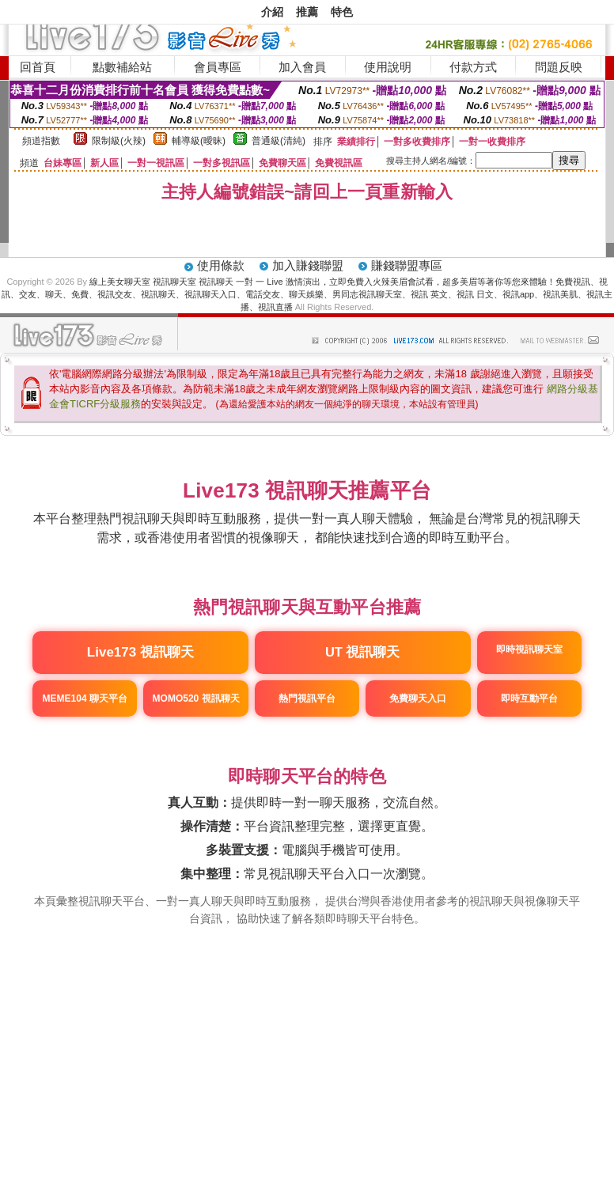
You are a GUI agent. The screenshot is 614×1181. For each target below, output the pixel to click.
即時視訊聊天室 (529, 649)
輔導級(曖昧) (199, 140)
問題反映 (558, 67)
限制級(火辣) (119, 140)
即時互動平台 (529, 698)
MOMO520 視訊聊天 (196, 698)
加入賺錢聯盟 (307, 265)
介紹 (272, 12)
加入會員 (302, 67)
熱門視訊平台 (307, 698)
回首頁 (37, 67)
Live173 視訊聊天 (140, 652)
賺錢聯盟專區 (406, 265)
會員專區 (217, 67)
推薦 (307, 12)
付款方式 (473, 67)
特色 (342, 12)
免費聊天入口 (417, 698)
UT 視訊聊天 (362, 652)
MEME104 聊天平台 (85, 698)
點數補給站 (122, 67)
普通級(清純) (278, 140)
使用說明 (387, 67)
